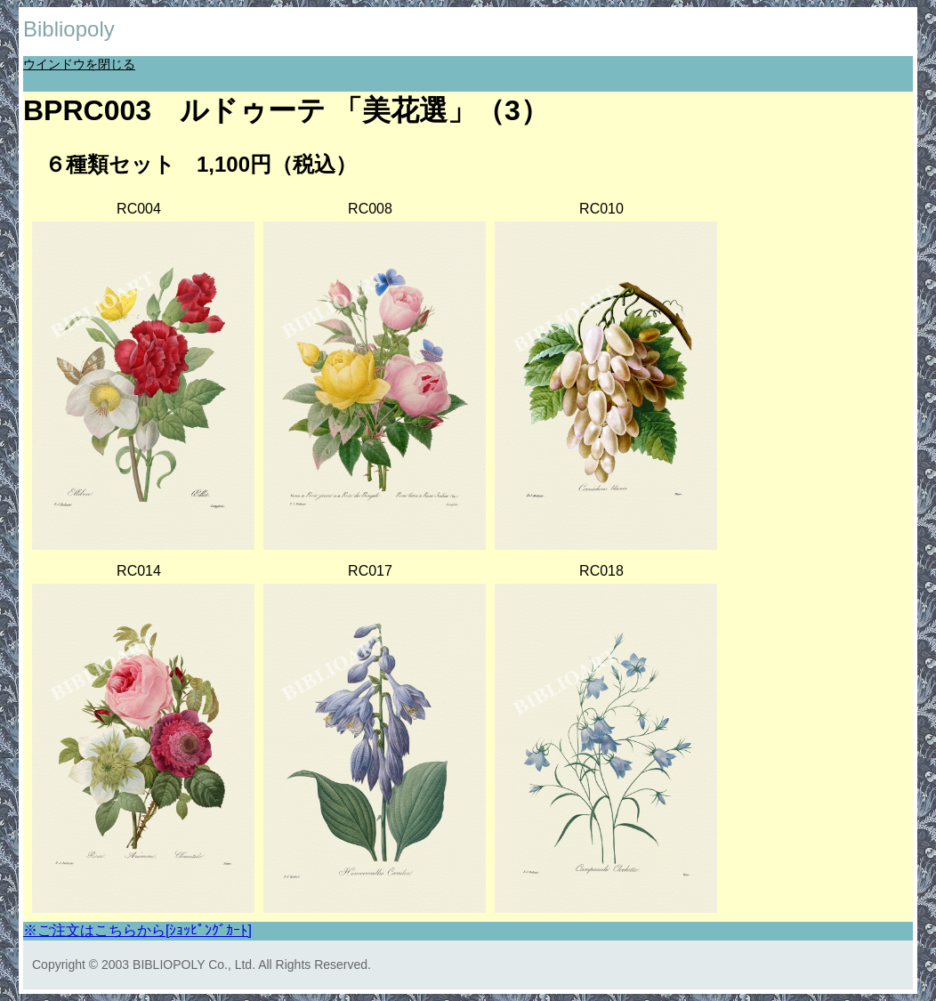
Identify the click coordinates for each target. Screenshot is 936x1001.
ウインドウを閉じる (79, 64)
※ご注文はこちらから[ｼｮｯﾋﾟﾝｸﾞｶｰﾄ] (137, 930)
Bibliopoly (69, 29)
